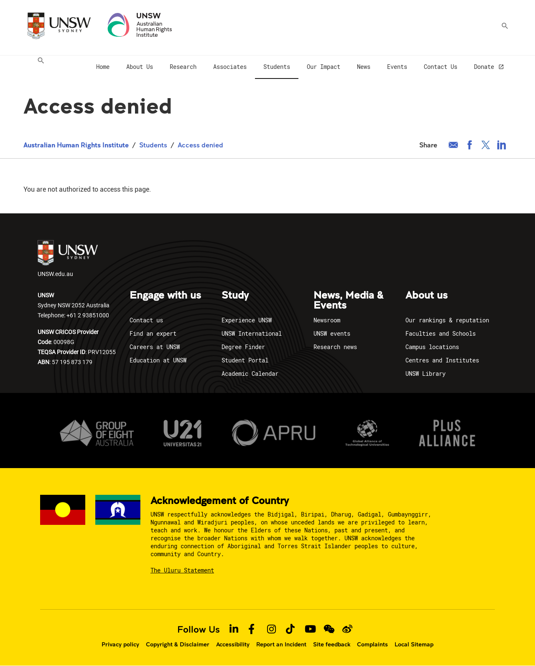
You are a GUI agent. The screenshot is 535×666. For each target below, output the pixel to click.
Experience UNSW (247, 320)
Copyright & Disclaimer (177, 644)
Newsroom (326, 320)
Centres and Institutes (442, 360)
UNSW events (331, 333)
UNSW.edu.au (68, 259)
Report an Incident (281, 644)
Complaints (372, 644)
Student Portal (245, 360)
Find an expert (153, 333)
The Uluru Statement (182, 570)
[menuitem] (38, 67)
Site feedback (331, 644)
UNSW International (252, 333)
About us (426, 295)
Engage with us (165, 295)
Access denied (200, 145)
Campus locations (432, 347)
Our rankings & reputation (447, 320)
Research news (335, 347)
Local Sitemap (414, 644)
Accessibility (233, 644)
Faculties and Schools (440, 333)
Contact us (146, 320)
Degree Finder (243, 347)
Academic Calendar (250, 373)
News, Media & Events (348, 300)
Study (235, 295)
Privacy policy (120, 644)
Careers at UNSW (155, 347)
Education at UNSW (158, 360)
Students (153, 145)
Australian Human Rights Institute (76, 145)
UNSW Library (425, 373)
